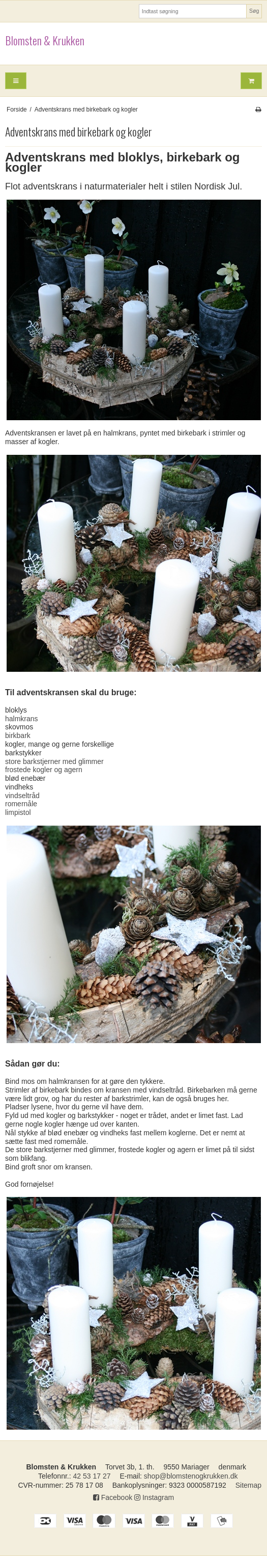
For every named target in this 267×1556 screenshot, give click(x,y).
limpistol (18, 812)
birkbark (18, 735)
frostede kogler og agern (43, 770)
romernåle (21, 804)
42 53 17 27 (92, 1476)
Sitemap (248, 1485)
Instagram (154, 1497)
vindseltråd (22, 795)
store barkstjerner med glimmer (54, 761)
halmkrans (21, 719)
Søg (254, 11)
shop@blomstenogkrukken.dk (191, 1476)
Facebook (112, 1497)
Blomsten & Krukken (44, 40)
